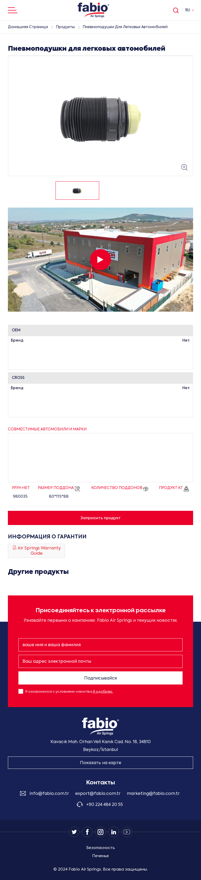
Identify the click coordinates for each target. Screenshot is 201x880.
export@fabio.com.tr (97, 794)
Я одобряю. (103, 691)
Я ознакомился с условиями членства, (69, 691)
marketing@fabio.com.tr (153, 794)
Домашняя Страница (28, 27)
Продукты (65, 27)
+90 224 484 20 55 (104, 805)
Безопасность (100, 848)
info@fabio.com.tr (49, 794)
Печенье (100, 856)
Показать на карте (100, 763)
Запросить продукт (101, 518)
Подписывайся (100, 678)
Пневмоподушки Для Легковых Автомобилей (125, 27)
